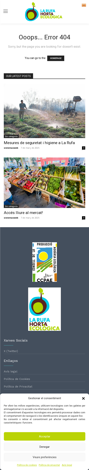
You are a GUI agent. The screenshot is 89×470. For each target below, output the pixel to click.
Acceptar (44, 436)
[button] (83, 398)
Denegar (44, 447)
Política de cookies (27, 465)
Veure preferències (44, 457)
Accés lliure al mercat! (23, 212)
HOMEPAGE (55, 58)
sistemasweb (11, 147)
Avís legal (67, 465)
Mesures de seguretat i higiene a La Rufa (39, 143)
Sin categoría (11, 136)
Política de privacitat (49, 465)
